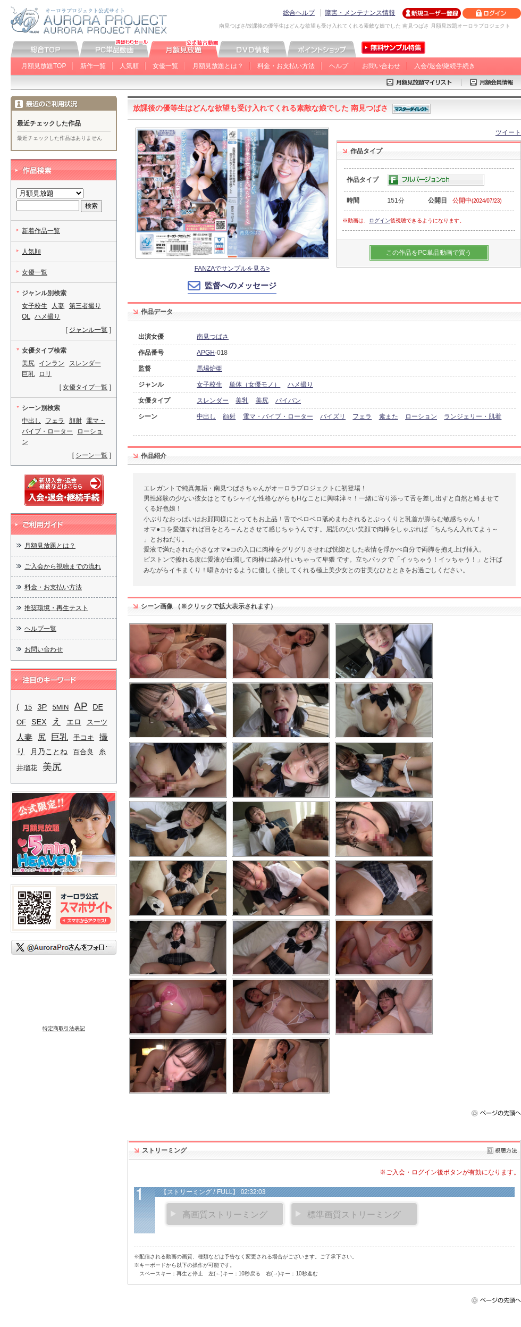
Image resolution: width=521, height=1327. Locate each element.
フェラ (362, 416)
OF (21, 722)
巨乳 (28, 374)
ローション (421, 416)
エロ (73, 721)
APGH (206, 352)
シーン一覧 (91, 455)
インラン (51, 363)
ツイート (508, 132)
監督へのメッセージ (240, 285)
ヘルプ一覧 (40, 628)
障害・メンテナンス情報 (360, 12)
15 (28, 707)
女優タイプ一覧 (85, 387)
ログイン (379, 220)
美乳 (242, 400)
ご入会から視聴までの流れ (62, 566)
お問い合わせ (381, 66)
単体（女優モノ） (254, 384)
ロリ (45, 374)
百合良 (83, 752)
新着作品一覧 (41, 231)
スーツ (97, 722)
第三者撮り (85, 306)
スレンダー (213, 400)
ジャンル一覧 (88, 329)
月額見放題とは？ (217, 66)
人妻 (58, 306)
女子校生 (209, 384)
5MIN (60, 707)
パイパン (288, 400)
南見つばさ (213, 336)
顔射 (229, 416)
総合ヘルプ (299, 12)
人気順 (129, 66)
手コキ (83, 737)
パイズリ (333, 416)
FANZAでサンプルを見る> (232, 268)
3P (42, 707)
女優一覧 (165, 66)
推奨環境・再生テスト (56, 608)
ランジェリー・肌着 (472, 416)
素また (388, 416)
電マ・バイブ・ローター (278, 416)
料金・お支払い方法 (286, 66)
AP (81, 706)
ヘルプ (338, 66)
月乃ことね (49, 752)
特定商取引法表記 (64, 1028)
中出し (206, 416)
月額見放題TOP (43, 66)
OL (26, 316)
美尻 (262, 400)
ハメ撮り (300, 384)
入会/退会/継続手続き (444, 66)
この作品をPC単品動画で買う (429, 252)
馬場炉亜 (209, 368)
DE (98, 707)
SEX (38, 721)
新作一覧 (93, 66)
